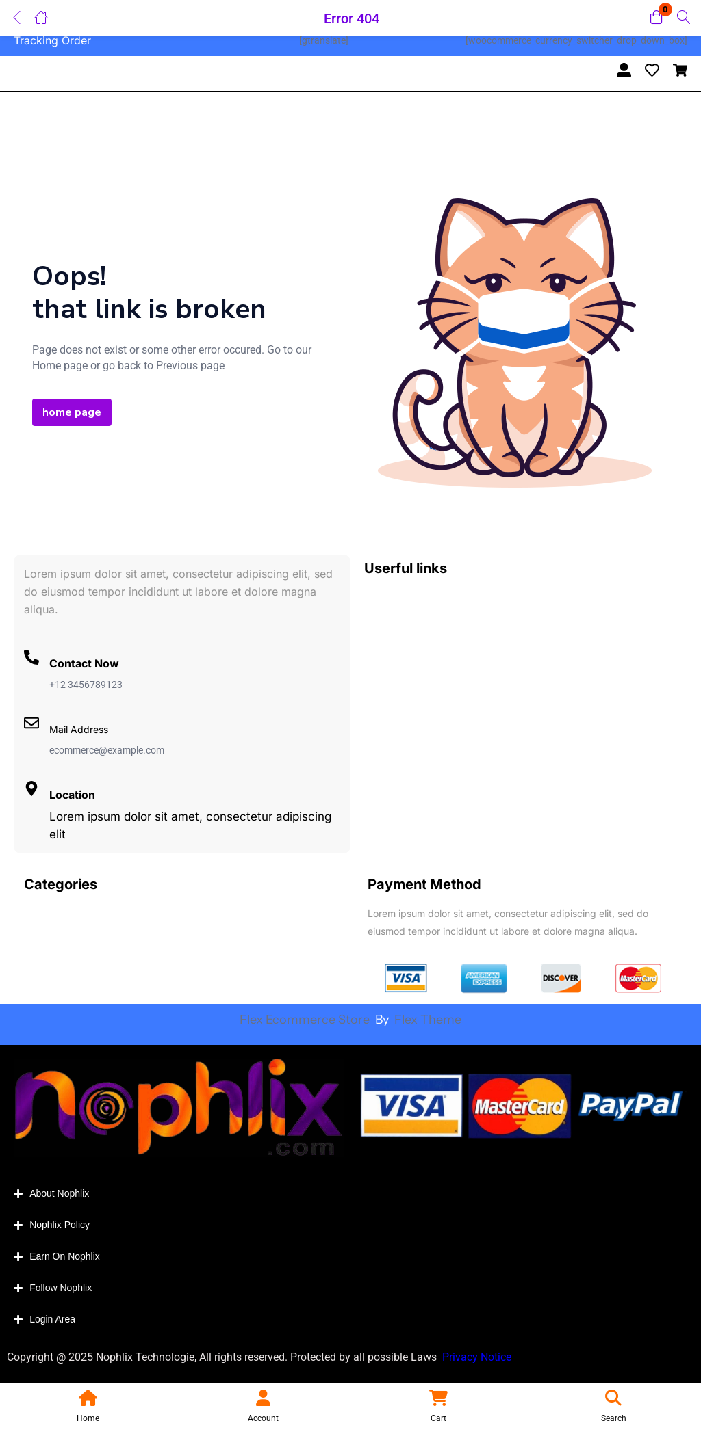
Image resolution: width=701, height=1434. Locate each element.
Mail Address (78, 729)
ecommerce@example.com (106, 750)
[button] (656, 18)
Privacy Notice (478, 1357)
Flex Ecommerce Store (306, 1019)
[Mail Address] (31, 722)
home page (71, 412)
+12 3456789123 (86, 684)
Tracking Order (52, 40)
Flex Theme (427, 1019)
